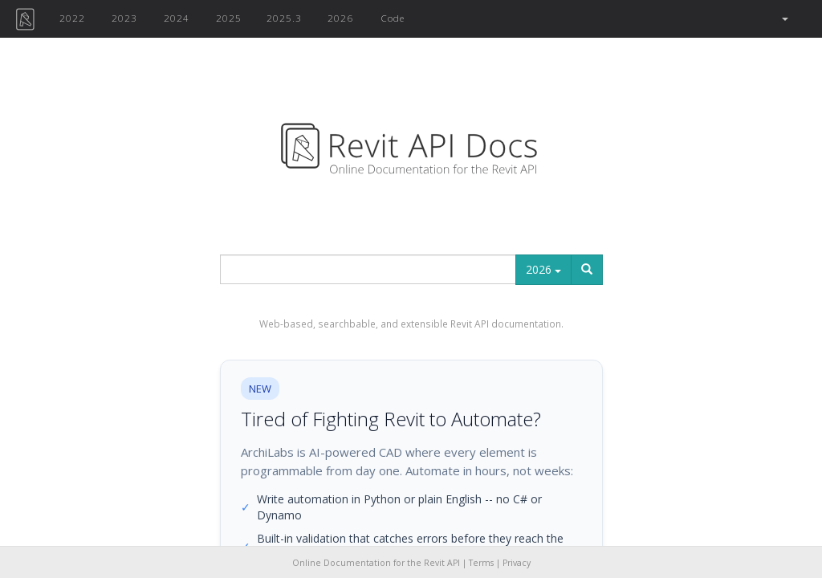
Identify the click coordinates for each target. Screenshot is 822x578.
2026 (340, 17)
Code (392, 17)
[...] (368, 269)
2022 (72, 17)
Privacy (517, 562)
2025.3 (284, 17)
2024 (176, 17)
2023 (124, 17)
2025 (229, 17)
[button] (784, 19)
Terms (481, 562)
